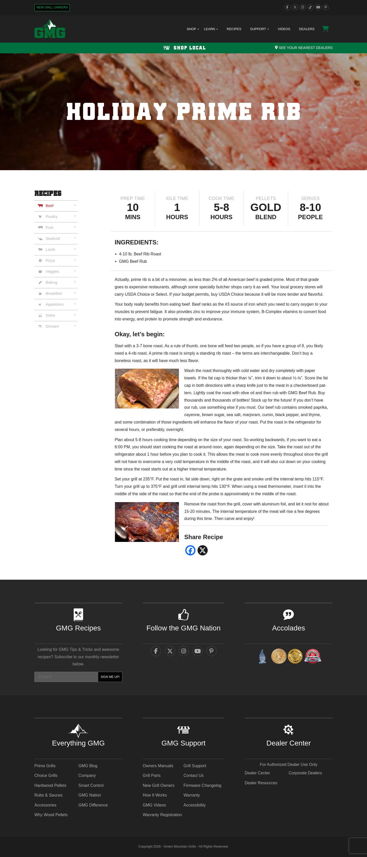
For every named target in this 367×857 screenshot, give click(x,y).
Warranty (192, 795)
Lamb (50, 249)
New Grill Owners (52, 7)
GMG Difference (93, 805)
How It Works (155, 795)
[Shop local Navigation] (183, 48)
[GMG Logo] (50, 29)
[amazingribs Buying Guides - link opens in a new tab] (262, 657)
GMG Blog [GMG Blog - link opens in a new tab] (87, 766)
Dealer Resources (261, 783)
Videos (284, 29)
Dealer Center (257, 773)
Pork (50, 227)
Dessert (52, 326)
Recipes (234, 29)
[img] (183, 111)
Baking (51, 282)
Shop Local (183, 48)
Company (87, 775)
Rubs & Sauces (48, 795)
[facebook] (287, 7)
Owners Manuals (158, 766)
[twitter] (295, 7)
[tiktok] (310, 7)
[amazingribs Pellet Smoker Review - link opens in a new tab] (295, 657)
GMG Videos (154, 805)
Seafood (53, 238)
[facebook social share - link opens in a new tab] (190, 552)
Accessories (45, 805)
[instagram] (302, 7)
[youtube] (318, 7)
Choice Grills (46, 775)
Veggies (52, 271)
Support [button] (259, 29)
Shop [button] (193, 29)
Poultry (52, 216)
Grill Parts (152, 775)
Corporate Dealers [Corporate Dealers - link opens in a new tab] (305, 773)
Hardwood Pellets (50, 785)
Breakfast (54, 293)
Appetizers (55, 304)
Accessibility (195, 805)
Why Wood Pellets (51, 815)
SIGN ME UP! (110, 677)
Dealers (306, 29)
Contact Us (194, 775)
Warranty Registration (162, 815)
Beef (50, 205)
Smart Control (90, 785)
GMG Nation (89, 795)
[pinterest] (325, 7)
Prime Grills (45, 766)
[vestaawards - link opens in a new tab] (278, 657)
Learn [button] (211, 29)
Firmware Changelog (202, 785)
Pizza (50, 260)
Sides (50, 315)
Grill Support (195, 766)
